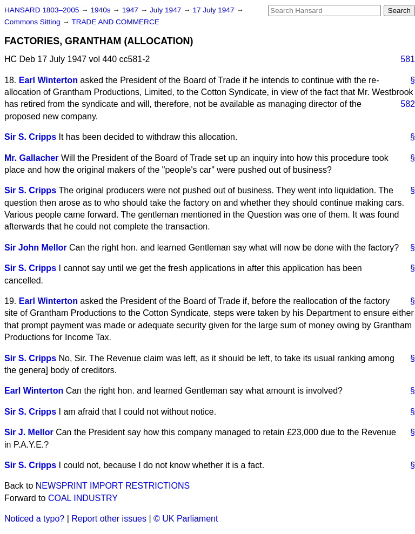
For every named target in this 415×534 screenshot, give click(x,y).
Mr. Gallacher (31, 158)
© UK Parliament (185, 518)
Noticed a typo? (34, 518)
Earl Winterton (48, 80)
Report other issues (108, 518)
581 (407, 59)
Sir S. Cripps (30, 136)
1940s (101, 10)
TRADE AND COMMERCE (115, 22)
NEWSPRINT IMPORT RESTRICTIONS (113, 485)
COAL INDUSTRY (83, 498)
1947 (131, 10)
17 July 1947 (214, 10)
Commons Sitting (33, 22)
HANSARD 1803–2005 (41, 10)
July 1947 (166, 10)
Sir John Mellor (35, 247)
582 (407, 104)
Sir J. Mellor (28, 432)
